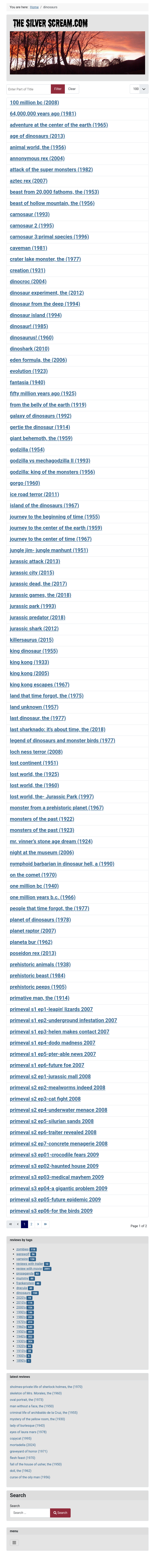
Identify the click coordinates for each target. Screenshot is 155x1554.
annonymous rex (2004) (37, 158)
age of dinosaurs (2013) (37, 136)
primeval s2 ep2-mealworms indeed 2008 (57, 1087)
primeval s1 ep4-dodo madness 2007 (52, 1043)
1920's (21, 1346)
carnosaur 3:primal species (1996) (49, 237)
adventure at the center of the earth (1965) (59, 125)
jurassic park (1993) (33, 606)
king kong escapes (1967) (39, 685)
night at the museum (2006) (42, 852)
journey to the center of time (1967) (51, 539)
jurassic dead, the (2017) (38, 584)
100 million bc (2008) (34, 102)
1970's (21, 1322)
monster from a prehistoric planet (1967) (57, 808)
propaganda (25, 1273)
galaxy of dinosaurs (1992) (40, 416)
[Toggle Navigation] (14, 1543)
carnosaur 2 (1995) (32, 226)
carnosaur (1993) (30, 214)
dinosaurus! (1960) (31, 338)
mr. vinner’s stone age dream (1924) (51, 841)
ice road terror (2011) (34, 494)
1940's (21, 1336)
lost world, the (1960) (34, 785)
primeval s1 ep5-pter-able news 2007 (53, 1054)
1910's (21, 1351)
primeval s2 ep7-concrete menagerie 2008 (59, 1144)
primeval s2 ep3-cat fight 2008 (45, 1099)
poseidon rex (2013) (33, 953)
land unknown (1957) (34, 707)
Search (15, 1506)
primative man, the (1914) (39, 998)
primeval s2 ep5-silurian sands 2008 (52, 1121)
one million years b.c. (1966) (43, 897)
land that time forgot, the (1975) (47, 696)
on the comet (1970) (33, 875)
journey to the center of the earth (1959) (56, 528)
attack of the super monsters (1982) (51, 169)
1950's (21, 1331)
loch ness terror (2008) (36, 752)
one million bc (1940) (34, 886)
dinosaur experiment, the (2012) (47, 293)
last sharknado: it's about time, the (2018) (57, 729)
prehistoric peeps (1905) (38, 987)
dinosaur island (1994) (36, 315)
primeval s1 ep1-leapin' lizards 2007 (51, 1009)
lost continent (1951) (34, 763)
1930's (21, 1341)
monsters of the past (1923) (42, 830)
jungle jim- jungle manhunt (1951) (49, 550)
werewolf (22, 1254)
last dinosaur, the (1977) (38, 718)
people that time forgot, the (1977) (49, 908)
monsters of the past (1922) (42, 819)
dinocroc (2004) (28, 281)
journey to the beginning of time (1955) (55, 517)
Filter (58, 89)
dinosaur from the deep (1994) (45, 304)
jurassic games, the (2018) (40, 595)
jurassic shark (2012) (34, 628)
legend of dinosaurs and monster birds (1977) (62, 740)
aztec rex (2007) (28, 181)
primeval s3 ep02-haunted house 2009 (54, 1166)
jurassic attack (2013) (35, 561)
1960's (21, 1327)
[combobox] (30, 1512)
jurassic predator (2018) (37, 617)
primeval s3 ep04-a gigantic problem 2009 (58, 1188)
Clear (72, 89)
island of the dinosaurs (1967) (44, 505)
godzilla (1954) (27, 450)
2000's (21, 1307)
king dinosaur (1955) (34, 651)
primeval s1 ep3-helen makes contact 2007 (59, 1032)
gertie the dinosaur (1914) (40, 427)
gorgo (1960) (25, 483)
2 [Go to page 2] (31, 1224)
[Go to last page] (45, 1224)
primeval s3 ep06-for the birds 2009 (51, 1211)
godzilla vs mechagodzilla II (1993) (50, 461)
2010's (21, 1302)
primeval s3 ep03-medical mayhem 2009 (57, 1177)
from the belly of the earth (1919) (48, 405)
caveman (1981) (28, 248)
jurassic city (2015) (32, 573)
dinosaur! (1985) (29, 326)
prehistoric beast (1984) (37, 976)
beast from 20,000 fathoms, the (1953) (54, 192)
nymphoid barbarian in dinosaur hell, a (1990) (62, 864)
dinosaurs (23, 1293)
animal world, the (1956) (38, 147)
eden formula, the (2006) (38, 360)
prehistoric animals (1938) (40, 964)
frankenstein (25, 1283)
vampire (22, 1259)
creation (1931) (27, 270)
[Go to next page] (38, 1224)
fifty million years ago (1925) (43, 393)
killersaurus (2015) (32, 640)
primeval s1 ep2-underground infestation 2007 (63, 1020)
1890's (21, 1361)
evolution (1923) (29, 371)
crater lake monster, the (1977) (45, 259)
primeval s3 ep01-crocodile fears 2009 (54, 1155)
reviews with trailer (29, 1264)
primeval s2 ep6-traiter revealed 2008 (53, 1132)
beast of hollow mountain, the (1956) (52, 203)
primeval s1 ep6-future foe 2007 (47, 1065)
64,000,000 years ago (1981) (43, 114)
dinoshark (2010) (29, 349)
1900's (21, 1356)
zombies (22, 1249)
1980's (21, 1317)
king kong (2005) (29, 673)
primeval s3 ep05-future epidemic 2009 (55, 1199)
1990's (21, 1312)
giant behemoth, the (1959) (41, 438)
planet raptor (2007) (33, 931)
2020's (21, 1298)
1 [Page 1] (24, 1224)
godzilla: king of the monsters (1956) (52, 472)
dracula (21, 1288)
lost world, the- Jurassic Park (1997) (52, 797)
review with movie (29, 1269)
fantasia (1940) (27, 382)
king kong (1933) (29, 662)
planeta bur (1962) (31, 942)
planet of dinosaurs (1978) (40, 920)
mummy (22, 1278)
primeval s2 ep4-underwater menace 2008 (58, 1110)
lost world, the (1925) (34, 774)
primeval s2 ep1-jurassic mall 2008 (50, 1076)
